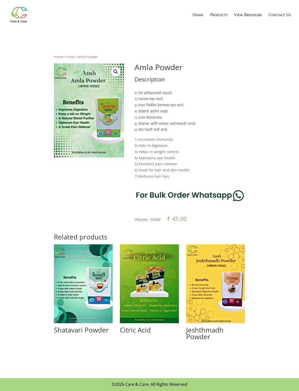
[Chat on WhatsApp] (190, 205)
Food (70, 56)
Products (218, 15)
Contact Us (280, 15)
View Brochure (248, 15)
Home (198, 15)
